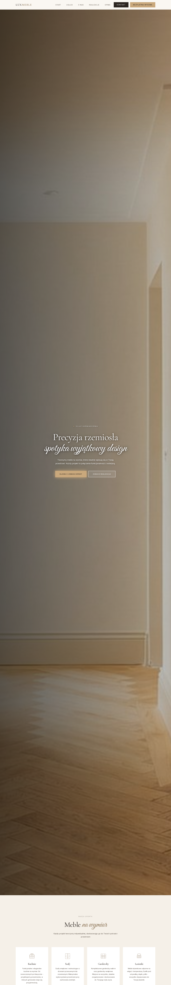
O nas (81, 5)
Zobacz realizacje (102, 474)
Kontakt (121, 5)
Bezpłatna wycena (142, 5)
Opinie (107, 5)
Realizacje (94, 5)
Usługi (69, 5)
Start (58, 5)
